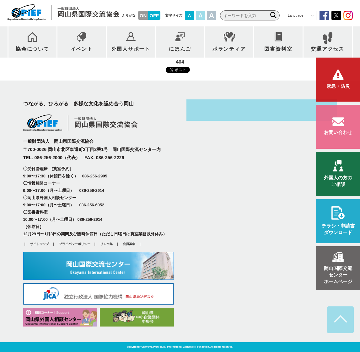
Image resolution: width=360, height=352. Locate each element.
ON (143, 15)
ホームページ (338, 275)
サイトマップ (39, 244)
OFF (154, 15)
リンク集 (106, 244)
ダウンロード (338, 228)
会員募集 (129, 244)
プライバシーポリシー (74, 244)
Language (296, 15)
